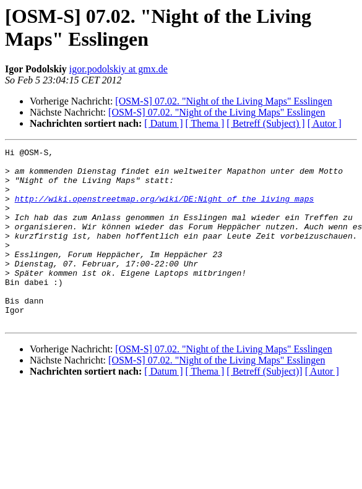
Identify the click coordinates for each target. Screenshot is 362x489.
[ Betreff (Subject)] (264, 406)
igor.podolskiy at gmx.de (118, 69)
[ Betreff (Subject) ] (265, 123)
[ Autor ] (325, 123)
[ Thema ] (205, 123)
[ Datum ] (163, 123)
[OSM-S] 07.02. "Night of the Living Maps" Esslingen (223, 101)
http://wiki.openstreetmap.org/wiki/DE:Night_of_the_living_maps (164, 209)
